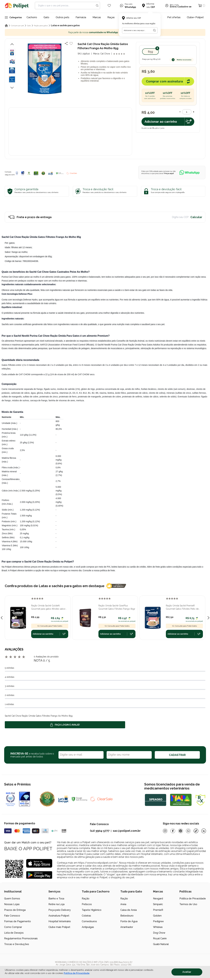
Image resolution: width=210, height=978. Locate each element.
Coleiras (86, 915)
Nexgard (158, 898)
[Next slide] (208, 617)
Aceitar (186, 971)
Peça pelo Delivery (59, 909)
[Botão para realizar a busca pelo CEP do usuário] (154, 30)
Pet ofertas (174, 17)
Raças (111, 17)
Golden (157, 915)
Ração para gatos (41, 26)
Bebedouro (126, 915)
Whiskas (158, 927)
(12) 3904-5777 (99, 830)
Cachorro (32, 17)
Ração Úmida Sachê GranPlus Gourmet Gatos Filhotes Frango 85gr (116, 607)
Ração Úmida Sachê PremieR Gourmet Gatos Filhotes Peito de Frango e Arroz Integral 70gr (182, 607)
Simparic (158, 904)
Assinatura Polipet (58, 915)
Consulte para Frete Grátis (49, 626)
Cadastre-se (184, 6)
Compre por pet (17, 26)
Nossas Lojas (12, 904)
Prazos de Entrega (15, 909)
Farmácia (81, 17)
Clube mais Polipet (59, 927)
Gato (46, 17)
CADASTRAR (177, 755)
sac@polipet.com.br (127, 830)
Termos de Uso (188, 904)
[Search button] (97, 5)
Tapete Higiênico (91, 909)
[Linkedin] (203, 830)
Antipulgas (88, 927)
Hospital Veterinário (59, 921)
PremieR (158, 909)
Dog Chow (159, 932)
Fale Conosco (12, 915)
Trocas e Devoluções (16, 944)
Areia (123, 904)
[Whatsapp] (188, 830)
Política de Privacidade (192, 898)
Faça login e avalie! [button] (65, 724)
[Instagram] (165, 830)
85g (150, 51)
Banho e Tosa (56, 898)
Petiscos (87, 904)
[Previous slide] (1, 617)
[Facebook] (172, 830)
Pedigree (158, 921)
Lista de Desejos (14, 932)
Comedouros (89, 921)
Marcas (97, 17)
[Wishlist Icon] (109, 5)
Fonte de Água (128, 921)
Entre (173, 6)
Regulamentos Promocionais (21, 938)
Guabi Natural (161, 944)
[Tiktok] (196, 830)
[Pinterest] (180, 830)
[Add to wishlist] (71, 43)
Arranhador (126, 927)
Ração (85, 898)
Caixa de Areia (128, 909)
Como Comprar (13, 927)
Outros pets (62, 17)
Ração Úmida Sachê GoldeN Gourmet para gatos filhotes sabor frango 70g (48, 607)
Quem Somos (12, 898)
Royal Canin (160, 938)
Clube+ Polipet (195, 17)
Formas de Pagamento (17, 921)
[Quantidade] (186, 111)
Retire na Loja (56, 904)
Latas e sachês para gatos (65, 25)
